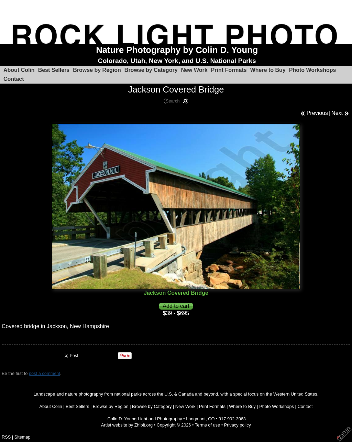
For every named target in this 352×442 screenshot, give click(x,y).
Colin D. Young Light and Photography (145, 418)
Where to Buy (268, 70)
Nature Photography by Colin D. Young (177, 50)
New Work (194, 70)
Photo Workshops (312, 70)
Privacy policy (237, 425)
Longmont (196, 418)
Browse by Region (97, 70)
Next (337, 113)
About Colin (19, 70)
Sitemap (22, 437)
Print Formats (229, 70)
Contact (13, 79)
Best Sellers (54, 70)
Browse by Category (151, 70)
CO (211, 418)
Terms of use (207, 425)
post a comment (44, 373)
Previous (317, 113)
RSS (6, 437)
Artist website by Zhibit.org (127, 425)
